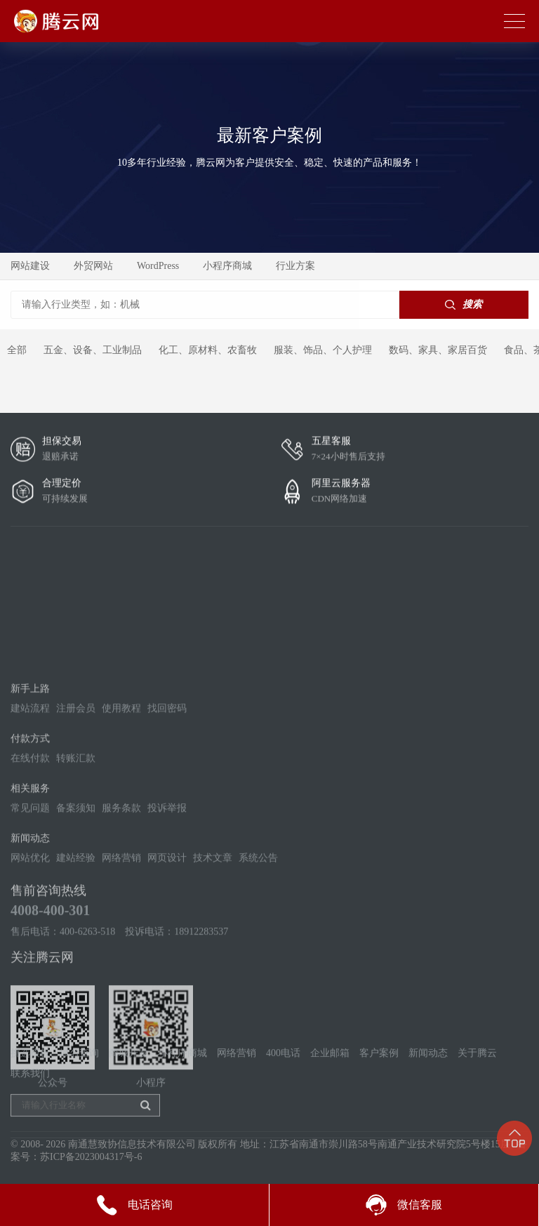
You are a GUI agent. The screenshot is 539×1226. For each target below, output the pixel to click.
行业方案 (295, 266)
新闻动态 (428, 1076)
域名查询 (79, 1076)
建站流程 (30, 799)
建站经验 (75, 949)
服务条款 (121, 899)
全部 (17, 350)
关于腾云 (477, 1076)
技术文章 (212, 949)
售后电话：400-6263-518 (63, 1022)
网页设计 (167, 949)
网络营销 (121, 949)
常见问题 (30, 899)
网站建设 (30, 266)
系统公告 (258, 949)
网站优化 (30, 949)
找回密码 (167, 799)
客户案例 (379, 1076)
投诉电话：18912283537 (176, 1022)
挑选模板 (30, 1076)
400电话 (283, 1076)
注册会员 (75, 799)
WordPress (158, 266)
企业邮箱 (330, 1076)
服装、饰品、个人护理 (323, 350)
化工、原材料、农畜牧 (208, 350)
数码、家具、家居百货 (438, 350)
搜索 (463, 304)
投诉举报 (167, 899)
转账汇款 (75, 849)
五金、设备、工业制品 (93, 350)
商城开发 (128, 1076)
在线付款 (30, 849)
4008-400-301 (50, 1001)
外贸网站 (93, 266)
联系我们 (30, 1096)
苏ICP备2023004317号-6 (91, 1166)
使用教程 (121, 799)
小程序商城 (227, 266)
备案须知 (75, 899)
